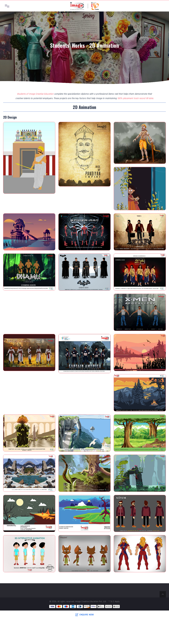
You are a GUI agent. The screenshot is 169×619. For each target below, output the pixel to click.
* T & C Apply (114, 601)
